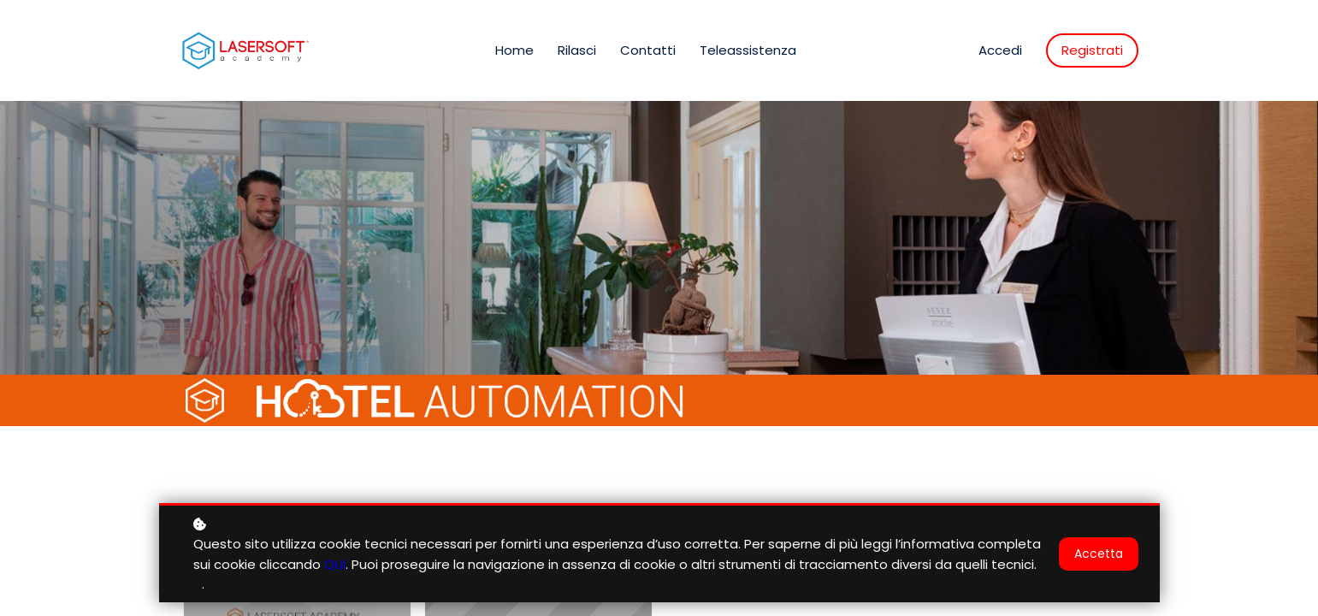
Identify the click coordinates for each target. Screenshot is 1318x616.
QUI (335, 564)
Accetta (1098, 553)
